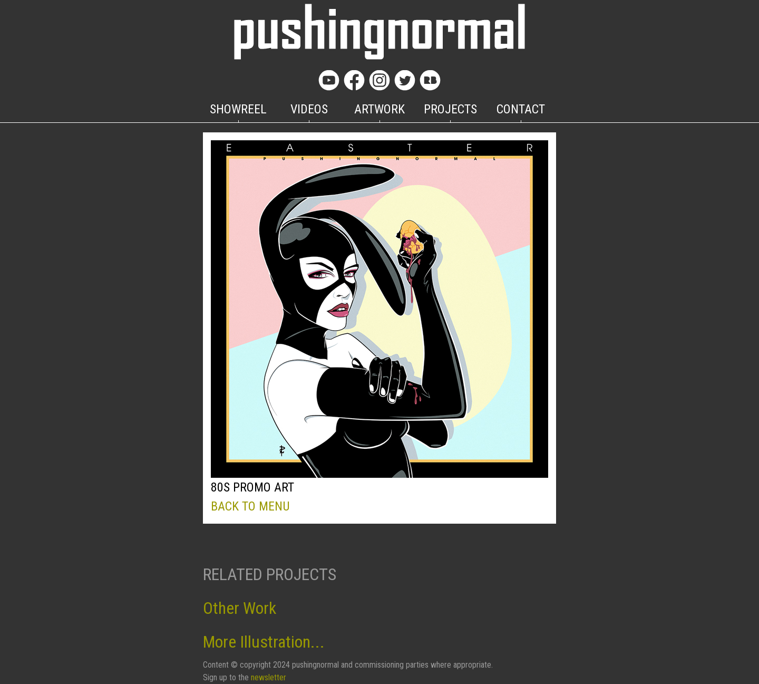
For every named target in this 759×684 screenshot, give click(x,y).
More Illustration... (264, 642)
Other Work (239, 608)
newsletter (268, 677)
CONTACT (521, 109)
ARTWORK (379, 109)
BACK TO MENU (250, 506)
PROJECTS (450, 109)
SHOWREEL (238, 109)
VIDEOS (309, 109)
